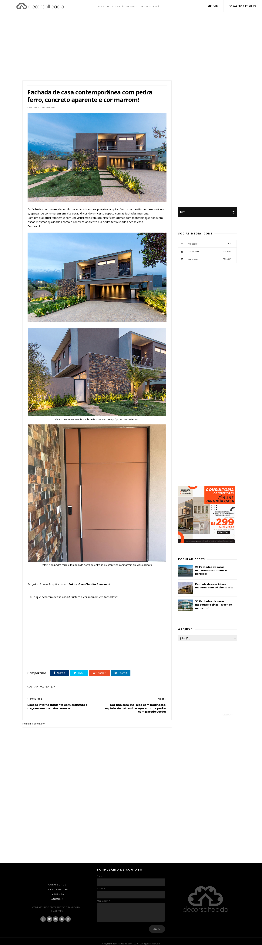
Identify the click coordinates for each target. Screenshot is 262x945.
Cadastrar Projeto (242, 5)
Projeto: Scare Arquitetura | (47, 577)
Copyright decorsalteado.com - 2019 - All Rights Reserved (131, 936)
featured (87, 650)
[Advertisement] (131, 46)
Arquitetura (42, 650)
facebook (204, 244)
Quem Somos (57, 877)
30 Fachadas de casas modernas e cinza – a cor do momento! (213, 605)
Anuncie (57, 892)
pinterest (204, 259)
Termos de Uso (57, 882)
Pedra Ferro (99, 650)
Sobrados (112, 650)
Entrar (213, 5)
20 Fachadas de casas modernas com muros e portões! (211, 570)
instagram (204, 251)
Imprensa (57, 887)
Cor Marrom (56, 650)
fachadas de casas (72, 650)
